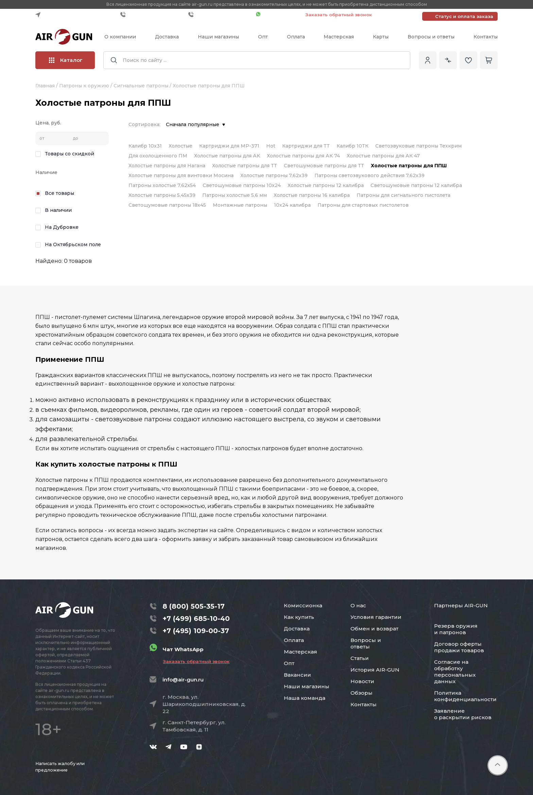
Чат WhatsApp (277, 14)
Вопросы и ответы (431, 37)
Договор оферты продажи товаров (459, 647)
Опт (263, 37)
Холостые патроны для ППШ (409, 166)
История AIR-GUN (374, 669)
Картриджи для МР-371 (229, 146)
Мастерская (339, 37)
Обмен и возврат (374, 628)
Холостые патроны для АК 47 (383, 156)
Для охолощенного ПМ (157, 156)
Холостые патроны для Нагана (166, 166)
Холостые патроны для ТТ (244, 166)
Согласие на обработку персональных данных (455, 671)
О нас (358, 605)
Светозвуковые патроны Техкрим (418, 146)
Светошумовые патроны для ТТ (324, 166)
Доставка (167, 37)
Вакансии (297, 675)
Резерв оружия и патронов (456, 629)
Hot (270, 146)
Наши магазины (218, 37)
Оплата (296, 37)
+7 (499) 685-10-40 (153, 14)
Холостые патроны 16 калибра (312, 195)
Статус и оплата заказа (464, 16)
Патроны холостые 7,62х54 (162, 185)
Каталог (66, 60)
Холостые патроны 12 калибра (326, 185)
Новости (362, 681)
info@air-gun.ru (183, 679)
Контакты (486, 37)
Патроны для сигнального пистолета (403, 195)
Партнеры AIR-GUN (461, 605)
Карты (381, 37)
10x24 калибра (292, 205)
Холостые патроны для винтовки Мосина (181, 175)
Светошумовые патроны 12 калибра (416, 185)
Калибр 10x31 (145, 146)
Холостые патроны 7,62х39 (274, 175)
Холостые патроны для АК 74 (303, 156)
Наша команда (304, 698)
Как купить (299, 617)
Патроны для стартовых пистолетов (363, 205)
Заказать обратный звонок (338, 14)
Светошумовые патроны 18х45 (167, 205)
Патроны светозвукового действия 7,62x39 (369, 175)
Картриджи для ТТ (306, 146)
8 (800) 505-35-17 (193, 606)
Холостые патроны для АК (227, 156)
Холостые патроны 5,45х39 (161, 195)
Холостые (180, 146)
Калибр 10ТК (352, 146)
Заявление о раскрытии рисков (463, 714)
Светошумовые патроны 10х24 (242, 185)
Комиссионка (303, 605)
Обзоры (361, 693)
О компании (120, 37)
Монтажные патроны (240, 205)
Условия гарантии (375, 617)
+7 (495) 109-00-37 (220, 14)
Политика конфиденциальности (465, 696)
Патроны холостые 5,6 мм (234, 195)
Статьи (359, 658)
